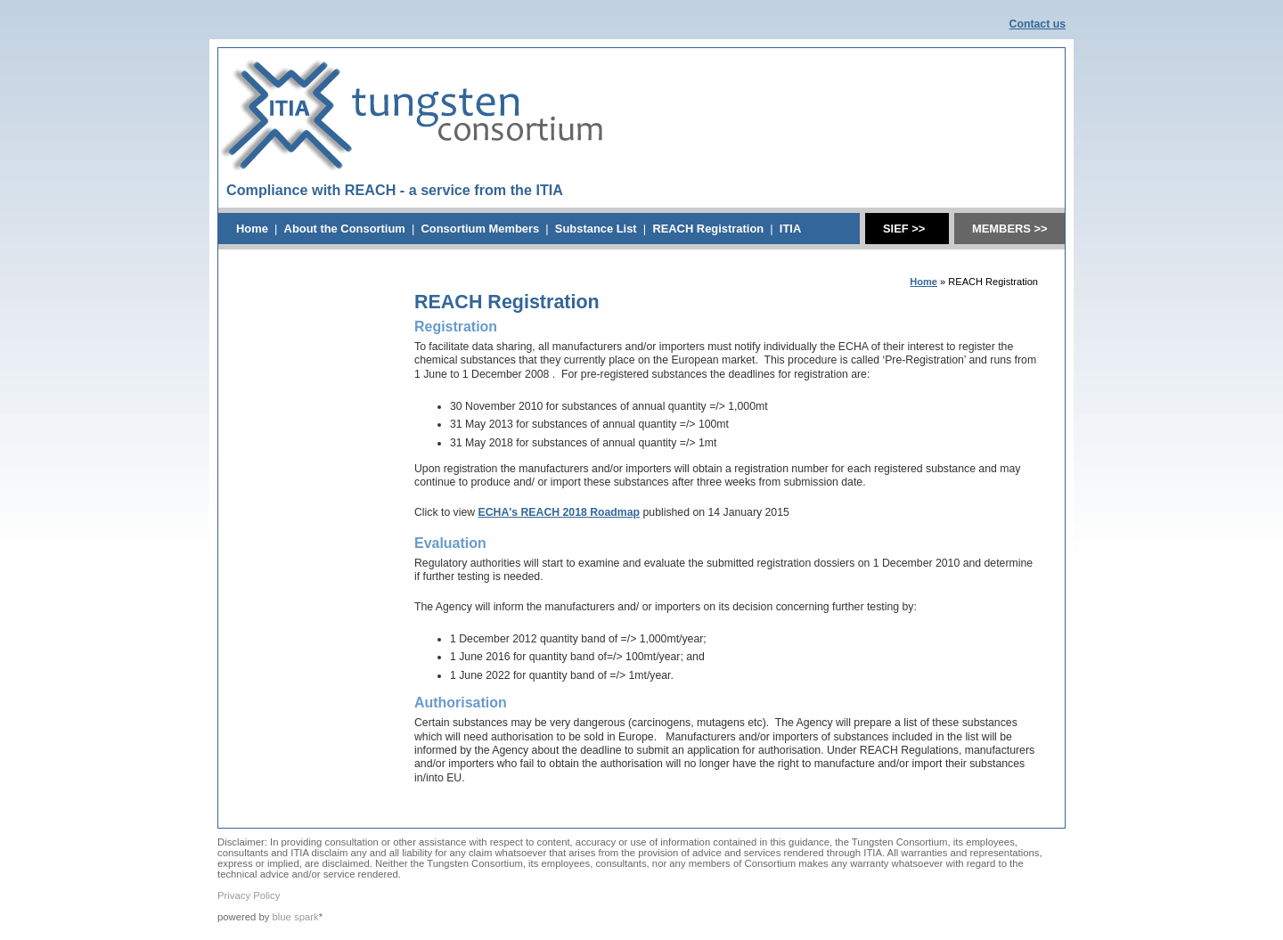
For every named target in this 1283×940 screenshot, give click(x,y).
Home (252, 228)
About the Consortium (344, 228)
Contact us (1037, 24)
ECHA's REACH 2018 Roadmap (559, 512)
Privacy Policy (248, 895)
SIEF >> (904, 228)
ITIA (790, 228)
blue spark (296, 916)
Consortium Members (480, 228)
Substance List (596, 228)
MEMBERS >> (1010, 228)
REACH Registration (708, 228)
